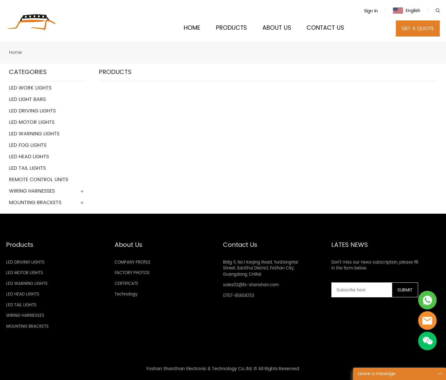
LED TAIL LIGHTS (21, 305)
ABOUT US (276, 28)
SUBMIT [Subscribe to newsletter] (405, 290)
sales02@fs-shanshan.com (251, 285)
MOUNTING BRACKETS (27, 326)
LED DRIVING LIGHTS (25, 262)
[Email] (361, 289)
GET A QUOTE (418, 28)
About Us (128, 245)
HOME (192, 28)
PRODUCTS (231, 28)
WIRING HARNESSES (25, 315)
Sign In (371, 11)
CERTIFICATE (126, 284)
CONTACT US (325, 28)
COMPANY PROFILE (133, 262)
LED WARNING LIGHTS (27, 284)
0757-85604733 (238, 296)
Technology (126, 294)
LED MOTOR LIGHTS (24, 273)
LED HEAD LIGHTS (22, 294)
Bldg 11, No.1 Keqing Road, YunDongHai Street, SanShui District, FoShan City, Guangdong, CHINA (260, 268)
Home (15, 52)
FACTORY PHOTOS (132, 273)
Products (19, 245)
